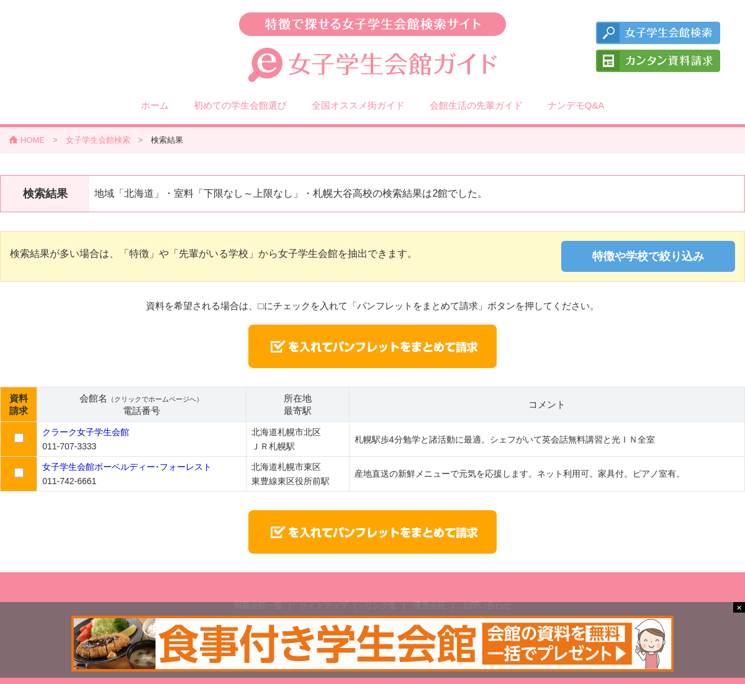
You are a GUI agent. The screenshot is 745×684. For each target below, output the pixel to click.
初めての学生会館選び (240, 105)
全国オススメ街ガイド (358, 105)
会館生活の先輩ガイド (476, 105)
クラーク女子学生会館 (85, 432)
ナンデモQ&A (576, 105)
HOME (32, 140)
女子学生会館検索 (98, 140)
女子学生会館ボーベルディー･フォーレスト (127, 467)
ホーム (155, 105)
